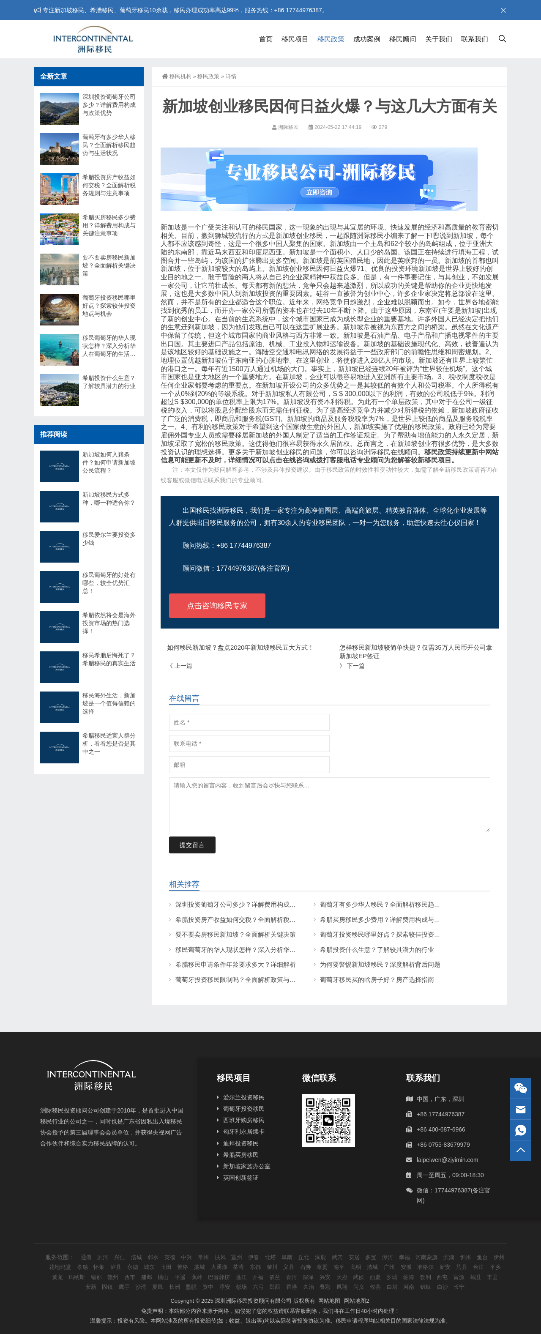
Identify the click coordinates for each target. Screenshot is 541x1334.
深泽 (308, 1277)
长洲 (174, 1287)
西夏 (375, 1277)
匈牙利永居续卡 (244, 1131)
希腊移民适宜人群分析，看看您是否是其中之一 (109, 743)
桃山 (163, 1277)
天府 (341, 1277)
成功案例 (366, 39)
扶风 (220, 1257)
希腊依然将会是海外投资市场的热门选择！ (109, 623)
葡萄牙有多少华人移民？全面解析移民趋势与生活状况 (396, 904)
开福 (257, 1277)
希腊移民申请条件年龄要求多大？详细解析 (235, 964)
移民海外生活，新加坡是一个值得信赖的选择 (109, 703)
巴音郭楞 (219, 1277)
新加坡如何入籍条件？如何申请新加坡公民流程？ (109, 462)
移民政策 (330, 39)
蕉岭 (196, 1277)
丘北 (303, 1257)
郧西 (274, 1287)
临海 (408, 1277)
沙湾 (140, 1287)
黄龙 (57, 1277)
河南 (408, 1287)
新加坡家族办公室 (246, 1166)
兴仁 (119, 1257)
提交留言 (192, 845)
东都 (255, 1267)
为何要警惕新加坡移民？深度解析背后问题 (380, 964)
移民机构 (176, 76)
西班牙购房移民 (244, 1120)
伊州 (499, 1257)
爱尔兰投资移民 (244, 1097)
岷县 (475, 1277)
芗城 (391, 1277)
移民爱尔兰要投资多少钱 (109, 538)
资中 (207, 1287)
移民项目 (295, 39)
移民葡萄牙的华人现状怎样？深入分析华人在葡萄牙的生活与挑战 (267, 949)
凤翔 (341, 1287)
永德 (132, 1267)
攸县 (375, 1287)
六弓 (258, 1287)
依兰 (274, 1277)
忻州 (465, 1257)
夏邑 (157, 1287)
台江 (478, 1267)
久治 (308, 1287)
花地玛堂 (60, 1267)
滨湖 (448, 1257)
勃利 (425, 1277)
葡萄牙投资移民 (244, 1108)
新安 (445, 1267)
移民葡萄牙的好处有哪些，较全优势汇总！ (109, 582)
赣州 (112, 1277)
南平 (338, 1267)
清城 (372, 1267)
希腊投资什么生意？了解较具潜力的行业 (377, 949)
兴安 (325, 1277)
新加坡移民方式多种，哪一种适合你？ (109, 498)
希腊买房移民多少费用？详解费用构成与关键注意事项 (396, 919)
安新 (90, 1287)
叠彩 (325, 1287)
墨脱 (191, 1287)
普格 (182, 1267)
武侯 (358, 1277)
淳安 (224, 1287)
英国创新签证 (241, 1177)
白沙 (442, 1287)
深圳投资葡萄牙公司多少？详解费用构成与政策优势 (248, 904)
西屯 (442, 1277)
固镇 (107, 1287)
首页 (266, 39)
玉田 (166, 1267)
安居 (354, 1257)
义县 (288, 1267)
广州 (389, 1267)
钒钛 (425, 1287)
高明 (355, 1267)
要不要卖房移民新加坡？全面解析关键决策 (235, 934)
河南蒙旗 (426, 1257)
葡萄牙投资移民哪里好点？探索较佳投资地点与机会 (393, 934)
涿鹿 (320, 1257)
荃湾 (238, 1267)
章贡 (322, 1267)
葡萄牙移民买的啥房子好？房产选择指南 (377, 979)
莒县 (461, 1267)
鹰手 (124, 1287)
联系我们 (474, 39)
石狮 (305, 1267)
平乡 (495, 1267)
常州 (203, 1257)
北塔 (270, 1257)
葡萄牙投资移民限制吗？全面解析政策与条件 (238, 979)
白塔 (392, 1287)
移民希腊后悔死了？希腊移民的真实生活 (109, 659)
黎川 (272, 1267)
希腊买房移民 (241, 1154)
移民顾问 (402, 39)
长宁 (459, 1287)
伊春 (253, 1257)
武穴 (337, 1257)
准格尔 (425, 1267)
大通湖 (219, 1267)
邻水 (153, 1257)
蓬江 (241, 1277)
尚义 (358, 1287)
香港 (291, 1287)
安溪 (406, 1267)
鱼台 (482, 1257)
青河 (291, 1277)
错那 (96, 1277)
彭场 (241, 1287)
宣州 (236, 1257)
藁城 (199, 1267)
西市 (129, 1277)
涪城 (136, 1257)
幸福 (404, 1257)
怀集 (98, 1267)
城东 (149, 1267)
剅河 (102, 1257)
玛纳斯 (76, 1277)
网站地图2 (356, 1301)
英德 (169, 1257)
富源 (459, 1277)
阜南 (286, 1257)
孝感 (82, 1267)
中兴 (186, 1257)
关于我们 (438, 39)
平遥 (180, 1277)
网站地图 (329, 1301)
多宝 (370, 1257)
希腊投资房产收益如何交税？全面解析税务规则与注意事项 (257, 919)
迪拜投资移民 (241, 1143)
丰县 (492, 1277)
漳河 (387, 1257)
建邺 (146, 1277)
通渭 (86, 1257)
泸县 (115, 1267)
